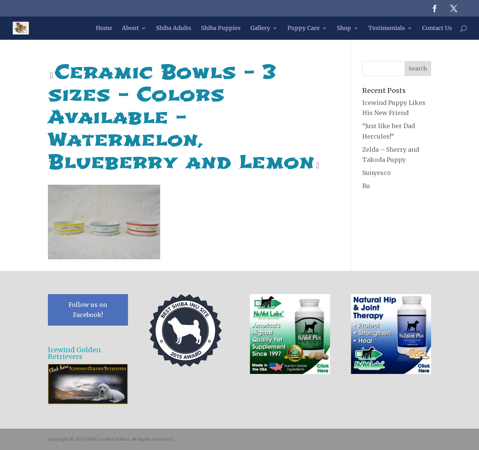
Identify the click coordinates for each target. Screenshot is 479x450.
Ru (366, 186)
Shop (344, 28)
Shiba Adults (173, 28)
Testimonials (386, 28)
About (130, 28)
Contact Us (437, 28)
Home (104, 28)
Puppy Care (303, 28)
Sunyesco (376, 172)
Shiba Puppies (221, 28)
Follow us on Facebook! (87, 309)
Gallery (260, 28)
